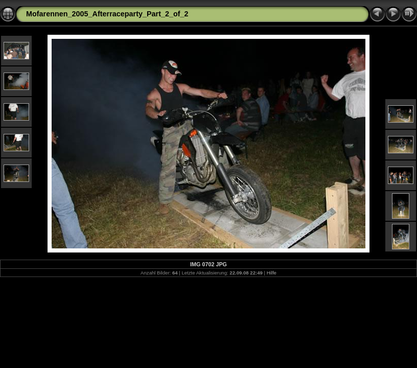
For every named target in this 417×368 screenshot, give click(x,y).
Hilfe (271, 272)
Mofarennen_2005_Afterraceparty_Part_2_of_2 (107, 14)
